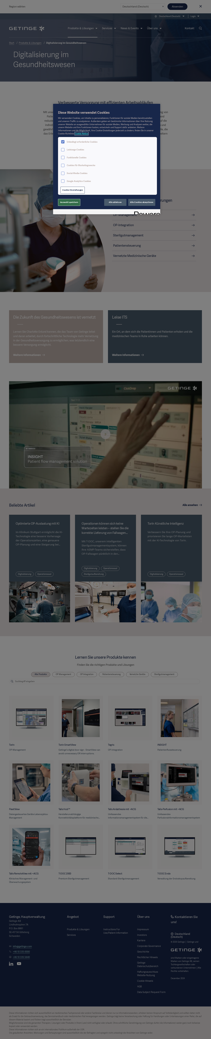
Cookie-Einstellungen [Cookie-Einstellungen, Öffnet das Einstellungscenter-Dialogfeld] (72, 190)
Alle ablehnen (115, 202)
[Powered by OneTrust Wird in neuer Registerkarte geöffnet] (146, 212)
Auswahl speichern (69, 202)
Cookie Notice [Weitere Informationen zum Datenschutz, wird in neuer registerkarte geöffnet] (81, 133)
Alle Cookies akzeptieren (141, 202)
